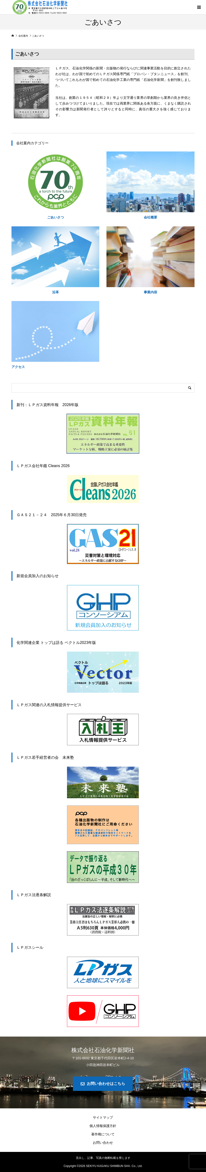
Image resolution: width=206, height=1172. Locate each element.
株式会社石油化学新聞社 (102, 1050)
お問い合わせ (103, 1142)
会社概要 (150, 217)
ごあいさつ (55, 217)
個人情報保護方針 (102, 1126)
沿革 (55, 292)
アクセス (18, 367)
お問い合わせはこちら (106, 1084)
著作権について (103, 1134)
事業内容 (150, 292)
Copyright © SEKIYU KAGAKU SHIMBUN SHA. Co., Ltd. (103, 1166)
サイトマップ (103, 1117)
